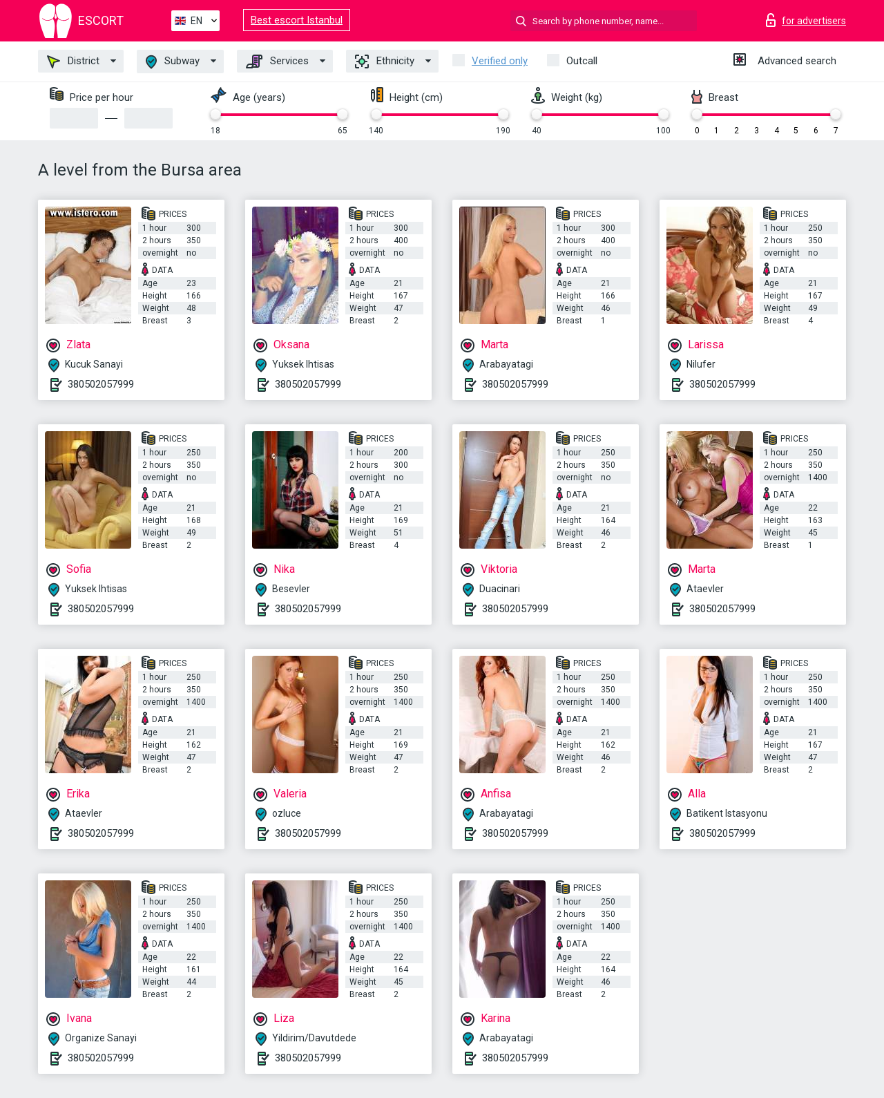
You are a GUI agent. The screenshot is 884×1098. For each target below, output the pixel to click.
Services (277, 61)
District (73, 61)
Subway (173, 62)
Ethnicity (384, 61)
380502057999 (101, 384)
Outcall (581, 61)
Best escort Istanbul (297, 20)
